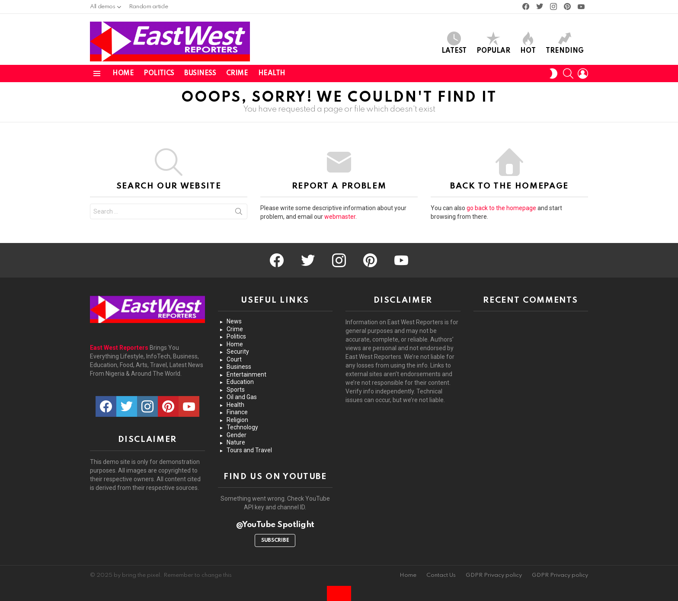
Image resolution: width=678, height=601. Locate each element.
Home (123, 73)
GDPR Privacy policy (494, 575)
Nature (236, 442)
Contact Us (441, 575)
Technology (242, 427)
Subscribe (275, 540)
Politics (159, 73)
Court (234, 359)
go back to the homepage (501, 208)
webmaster (339, 216)
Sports (236, 389)
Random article (148, 7)
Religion (237, 419)
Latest (454, 43)
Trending (565, 43)
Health (271, 73)
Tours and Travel (249, 450)
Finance (237, 412)
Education (240, 381)
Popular (493, 43)
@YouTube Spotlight (275, 525)
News (234, 321)
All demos (102, 9)
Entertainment (246, 374)
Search (238, 213)
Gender (236, 435)
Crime (237, 73)
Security (238, 351)
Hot (528, 43)
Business (200, 73)
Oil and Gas (242, 396)
